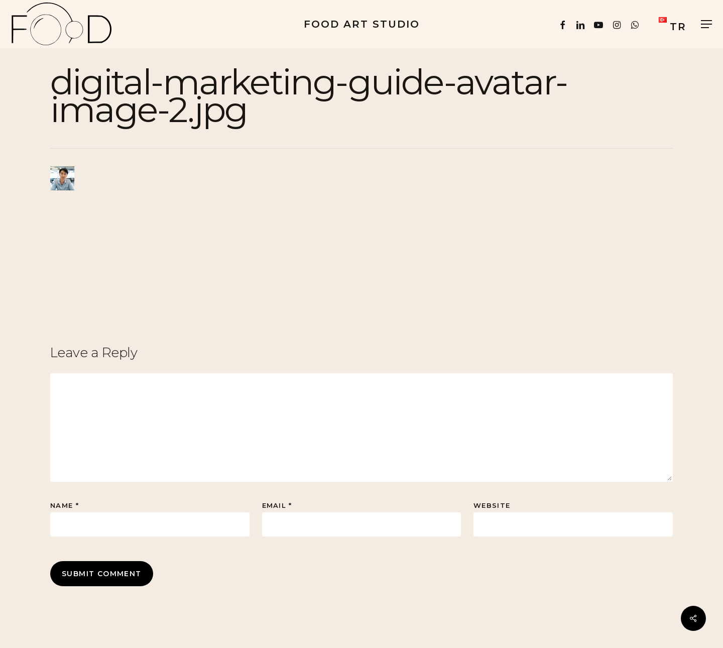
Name (64, 505)
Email (277, 505)
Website (491, 505)
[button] (707, 24)
